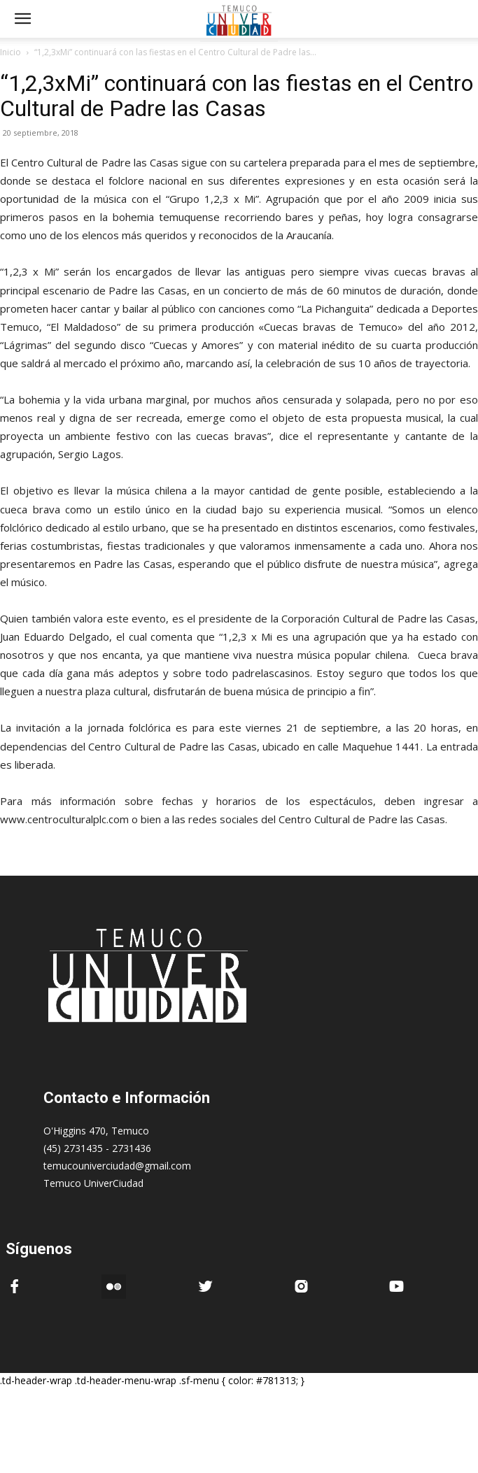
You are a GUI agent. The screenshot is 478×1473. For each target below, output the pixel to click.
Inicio (10, 52)
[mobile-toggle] (22, 19)
